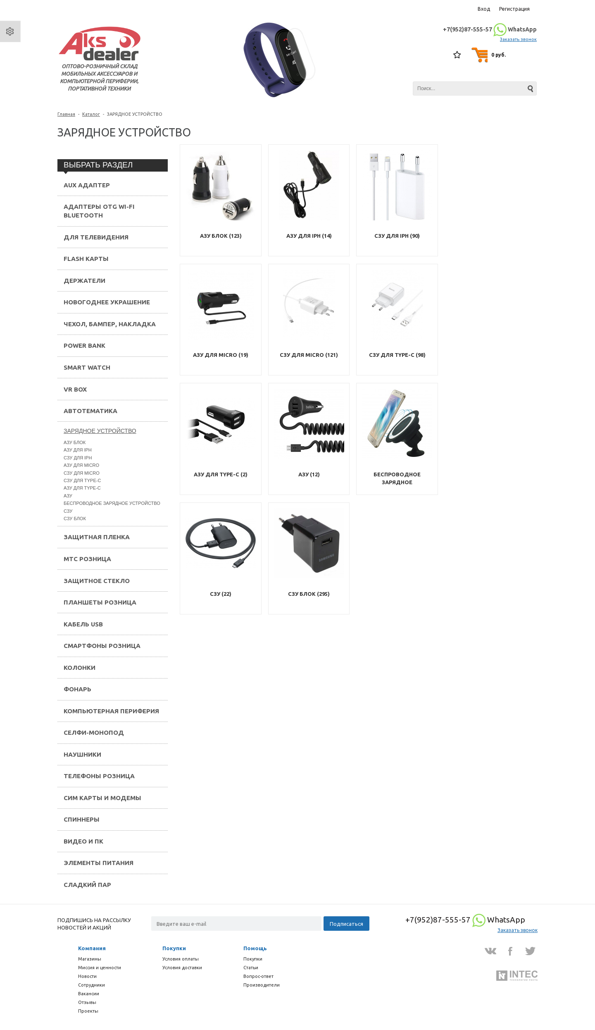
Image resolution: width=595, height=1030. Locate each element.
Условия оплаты (180, 958)
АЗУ (68, 495)
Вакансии (88, 993)
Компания (92, 948)
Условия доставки (182, 967)
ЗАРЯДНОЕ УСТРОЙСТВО (100, 431)
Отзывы (87, 1002)
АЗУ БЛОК (75, 442)
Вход (484, 9)
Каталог (91, 114)
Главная (66, 114)
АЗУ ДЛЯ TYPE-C (82, 487)
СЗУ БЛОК (75, 518)
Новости (87, 976)
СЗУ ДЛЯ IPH (78, 457)
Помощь (255, 948)
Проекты (88, 1010)
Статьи (250, 967)
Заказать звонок (518, 39)
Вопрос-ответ (258, 976)
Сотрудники (91, 984)
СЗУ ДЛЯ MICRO (82, 473)
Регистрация (514, 9)
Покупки (174, 948)
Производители (261, 984)
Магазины (89, 958)
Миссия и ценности (99, 967)
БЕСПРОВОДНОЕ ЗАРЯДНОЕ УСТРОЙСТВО (112, 503)
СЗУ (68, 511)
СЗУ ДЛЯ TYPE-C (82, 480)
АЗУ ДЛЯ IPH (78, 449)
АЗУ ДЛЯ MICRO (81, 465)
